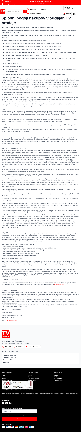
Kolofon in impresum (7, 380)
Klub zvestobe (58, 378)
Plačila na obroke (58, 380)
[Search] (25, 11)
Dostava (30, 375)
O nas (3, 375)
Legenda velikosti (32, 380)
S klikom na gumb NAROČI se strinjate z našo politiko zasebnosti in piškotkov (20, 415)
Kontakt (4, 378)
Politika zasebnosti (6, 393)
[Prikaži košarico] (67, 14)
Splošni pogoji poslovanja (18, 393)
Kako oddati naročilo (33, 378)
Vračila (29, 377)
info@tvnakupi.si (59, 284)
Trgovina (4, 377)
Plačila (56, 377)
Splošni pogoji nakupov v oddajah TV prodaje (38, 393)
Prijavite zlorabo (55, 393)
